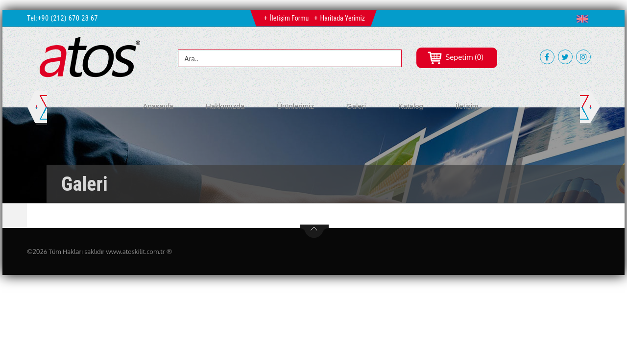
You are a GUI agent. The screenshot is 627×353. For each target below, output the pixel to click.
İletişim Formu (289, 18)
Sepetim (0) (455, 57)
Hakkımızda (225, 106)
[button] (585, 19)
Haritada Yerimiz (342, 18)
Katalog (410, 106)
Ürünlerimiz (295, 106)
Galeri (356, 106)
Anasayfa (158, 106)
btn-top (314, 231)
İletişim (467, 106)
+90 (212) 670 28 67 (68, 18)
